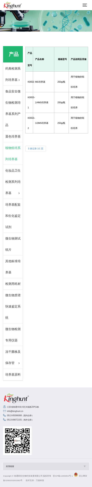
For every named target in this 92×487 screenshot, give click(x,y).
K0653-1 (29, 102)
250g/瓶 (61, 82)
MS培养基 (40, 82)
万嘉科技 (40, 480)
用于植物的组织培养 (77, 81)
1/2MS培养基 (41, 123)
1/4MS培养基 (41, 102)
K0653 (29, 82)
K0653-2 (29, 123)
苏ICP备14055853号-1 (63, 476)
